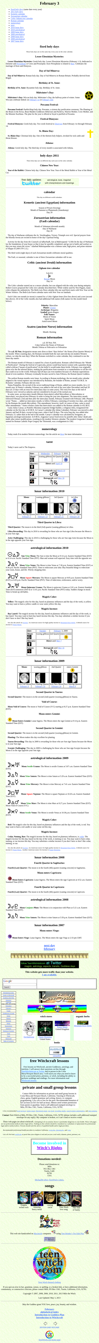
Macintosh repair (41, 1111)
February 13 (43, 517)
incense (25, 623)
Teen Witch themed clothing (49, 1282)
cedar (82, 837)
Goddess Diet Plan (8, 997)
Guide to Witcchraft (8, 995)
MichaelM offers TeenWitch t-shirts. (49, 1180)
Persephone (21, 64)
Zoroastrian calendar (19, 16)
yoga (69, 1130)
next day (49, 945)
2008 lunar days (17, 37)
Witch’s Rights (49, 1147)
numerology (15, 23)
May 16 (61, 648)
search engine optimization (76, 1111)
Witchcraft (8, 1038)
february (49, 948)
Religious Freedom (8, 1031)
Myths (8, 1023)
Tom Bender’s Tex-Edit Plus (72, 1233)
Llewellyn (57, 1056)
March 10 (61, 471)
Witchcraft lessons (29, 1080)
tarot (12, 25)
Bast (72, 64)
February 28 (74, 517)
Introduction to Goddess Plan (49, 1314)
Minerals (8, 1021)
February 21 (59, 517)
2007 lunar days (17, 41)
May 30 (61, 478)
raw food (51, 1111)
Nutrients (8, 1028)
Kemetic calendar (18, 14)
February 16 (40, 686)
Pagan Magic (17, 625)
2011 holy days (17, 12)
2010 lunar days (17, 27)
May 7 (58, 641)
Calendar (8, 1002)
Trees (8, 1036)
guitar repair (31, 1111)
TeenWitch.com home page (49, 1340)
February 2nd (47, 100)
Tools (8, 1033)
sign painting (92, 1111)
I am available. (49, 974)
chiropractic (60, 1130)
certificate (18, 1134)
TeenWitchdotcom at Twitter (33, 1071)
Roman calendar (17, 21)
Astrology (8, 1000)
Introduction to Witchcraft (49, 1317)
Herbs (8, 1016)
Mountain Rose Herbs (68, 623)
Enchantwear (29, 1037)
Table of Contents (8, 1041)
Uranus (53, 308)
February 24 (56, 686)
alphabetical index (49, 1312)
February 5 (26, 517)
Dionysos (58, 124)
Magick (8, 1018)
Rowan (47, 279)
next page (55, 1327)
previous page (45, 1327)
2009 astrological (18, 34)
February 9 (24, 686)
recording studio (60, 1111)
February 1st (34, 100)
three (62, 434)
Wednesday (45, 453)
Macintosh (38, 1233)
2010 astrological (18, 30)
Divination (9, 1006)
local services (21, 1111)
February (57, 453)
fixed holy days (17, 9)
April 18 (59, 463)
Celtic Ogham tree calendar (22, 18)
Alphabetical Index (8, 992)
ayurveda (52, 1130)
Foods (8, 1011)
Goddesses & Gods (8, 1013)
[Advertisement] (66, 984)
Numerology (8, 1026)
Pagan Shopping (54, 850)
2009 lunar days (17, 32)
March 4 (72, 686)
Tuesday (42, 631)
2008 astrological (18, 39)
